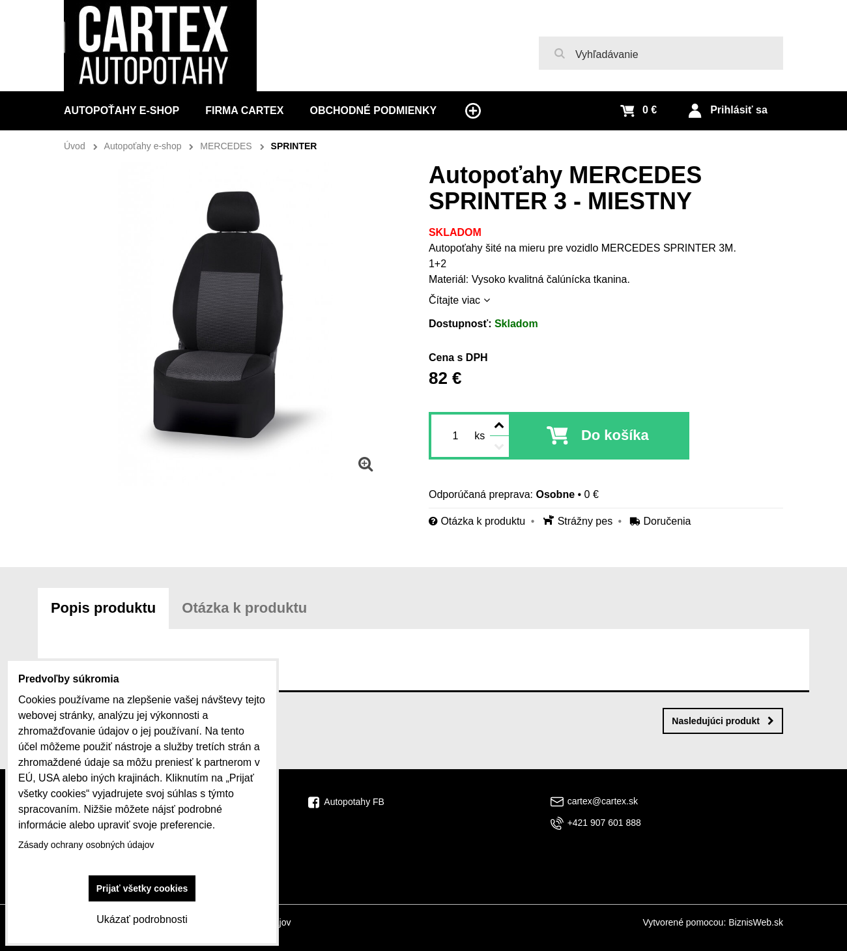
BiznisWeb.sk (755, 922)
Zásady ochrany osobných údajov (86, 845)
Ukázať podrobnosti (141, 919)
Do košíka (615, 435)
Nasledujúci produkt (723, 721)
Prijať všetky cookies (142, 888)
